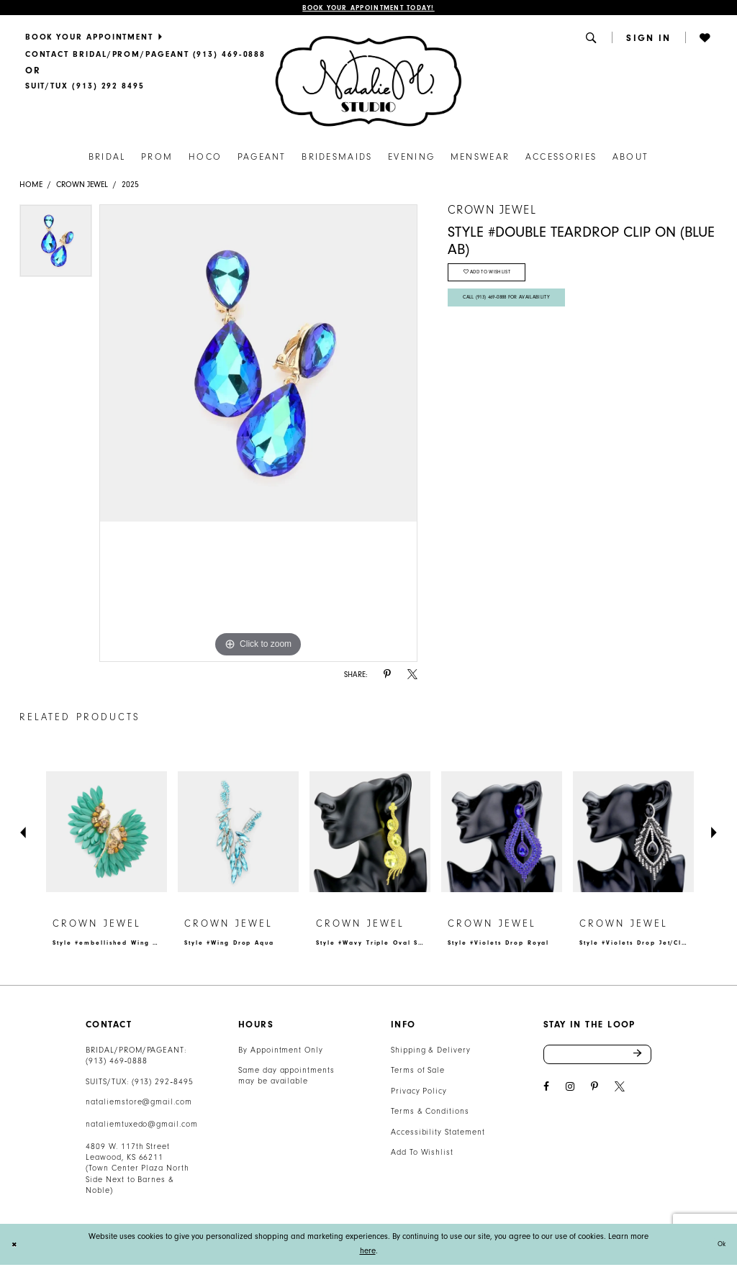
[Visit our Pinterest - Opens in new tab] (594, 1092)
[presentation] (106, 834)
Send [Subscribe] (641, 1058)
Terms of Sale (418, 1072)
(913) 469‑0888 (117, 1063)
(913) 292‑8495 (163, 1084)
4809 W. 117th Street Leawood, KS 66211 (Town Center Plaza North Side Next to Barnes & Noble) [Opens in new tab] (137, 1171)
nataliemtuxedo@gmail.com (142, 1126)
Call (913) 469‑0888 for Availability (518, 308)
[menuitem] (145, 39)
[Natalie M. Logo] (368, 82)
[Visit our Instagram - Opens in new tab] (570, 1092)
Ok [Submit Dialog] (719, 1246)
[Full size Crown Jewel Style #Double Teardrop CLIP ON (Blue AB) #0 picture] (258, 435)
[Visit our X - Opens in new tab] (620, 1092)
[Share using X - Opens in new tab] (412, 677)
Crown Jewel (82, 186)
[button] (592, 39)
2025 (130, 186)
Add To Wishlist (422, 1154)
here (368, 1253)
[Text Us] (84, 88)
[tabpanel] (55, 246)
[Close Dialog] (15, 1246)
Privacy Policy (419, 1093)
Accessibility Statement (438, 1134)
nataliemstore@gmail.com (139, 1104)
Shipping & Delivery (431, 1052)
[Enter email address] (597, 1058)
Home (30, 186)
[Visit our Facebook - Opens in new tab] (546, 1092)
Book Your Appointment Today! (368, 9)
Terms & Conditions (430, 1113)
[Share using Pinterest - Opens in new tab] (387, 677)
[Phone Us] (145, 56)
